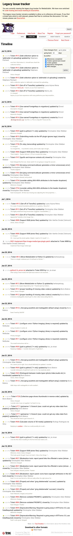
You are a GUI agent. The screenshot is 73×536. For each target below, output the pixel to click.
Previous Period (53, 40)
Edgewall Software (23, 534)
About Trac (41, 33)
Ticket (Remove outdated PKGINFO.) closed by (37, 502)
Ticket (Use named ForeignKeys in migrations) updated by (34, 107)
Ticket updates (51, 63)
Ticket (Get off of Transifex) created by (34, 215)
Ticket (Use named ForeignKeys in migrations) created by (34, 117)
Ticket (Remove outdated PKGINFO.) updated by (37, 497)
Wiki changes (50, 66)
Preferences (21, 33)
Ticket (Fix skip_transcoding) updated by (35, 144)
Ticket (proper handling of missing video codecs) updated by (37, 289)
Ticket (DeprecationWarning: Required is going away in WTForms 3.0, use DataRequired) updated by (36, 509)
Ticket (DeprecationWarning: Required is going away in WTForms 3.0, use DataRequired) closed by (36, 517)
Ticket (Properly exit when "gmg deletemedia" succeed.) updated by (34, 483)
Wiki (22, 37)
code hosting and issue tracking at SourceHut (22, 10)
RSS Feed (38, 530)
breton (19, 349)
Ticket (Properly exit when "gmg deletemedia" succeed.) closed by (33, 490)
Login (13, 33)
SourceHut (21, 18)
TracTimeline (39, 524)
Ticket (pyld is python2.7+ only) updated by (36, 131)
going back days (53, 53)
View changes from (56, 50)
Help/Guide (31, 33)
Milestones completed (53, 59)
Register (50, 33)
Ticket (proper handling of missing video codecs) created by (37, 295)
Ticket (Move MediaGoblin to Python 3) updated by (34, 257)
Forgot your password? (63, 33)
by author (55, 56)
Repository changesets (54, 65)
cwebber (20, 426)
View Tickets (55, 37)
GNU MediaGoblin (57, 532)
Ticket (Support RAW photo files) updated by (36, 152)
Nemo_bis (20, 88)
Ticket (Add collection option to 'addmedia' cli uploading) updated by (20, 58)
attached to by (30, 270)
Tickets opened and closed (55, 61)
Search (67, 37)
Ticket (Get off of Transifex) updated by (32, 85)
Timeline (31, 37)
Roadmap (42, 37)
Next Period (65, 40)
